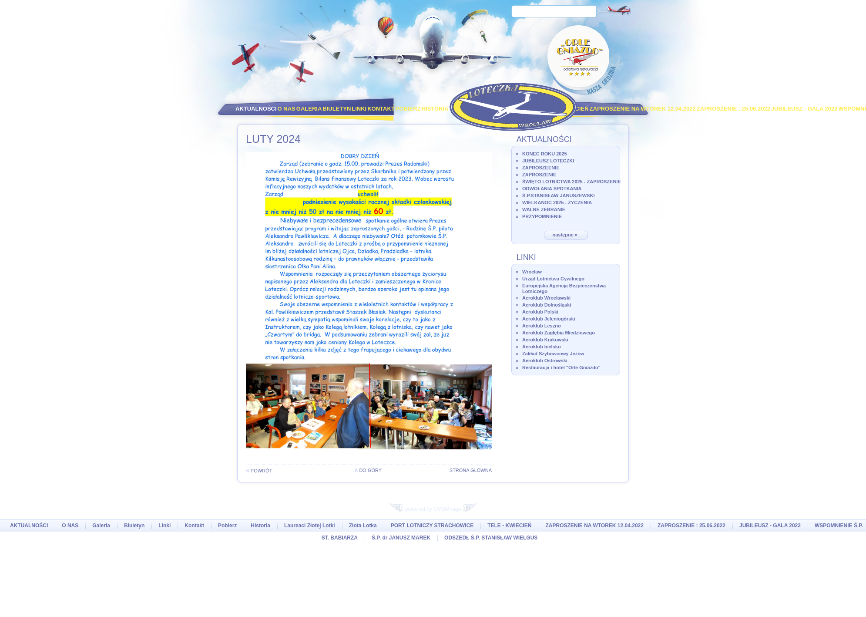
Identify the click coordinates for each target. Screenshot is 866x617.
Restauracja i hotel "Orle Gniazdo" (561, 367)
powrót (259, 470)
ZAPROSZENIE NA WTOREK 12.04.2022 (643, 108)
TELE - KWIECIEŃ (509, 526)
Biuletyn (336, 108)
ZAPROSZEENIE (541, 167)
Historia (435, 108)
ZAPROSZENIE (539, 174)
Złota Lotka (363, 526)
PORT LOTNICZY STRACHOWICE (432, 526)
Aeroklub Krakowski (545, 339)
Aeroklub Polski (540, 311)
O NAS (286, 108)
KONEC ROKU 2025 (544, 153)
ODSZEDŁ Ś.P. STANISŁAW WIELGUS (490, 538)
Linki (359, 108)
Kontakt (381, 108)
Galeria (309, 108)
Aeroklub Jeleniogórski (548, 318)
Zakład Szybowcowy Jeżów (553, 353)
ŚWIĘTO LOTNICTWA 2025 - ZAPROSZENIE (571, 181)
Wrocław (532, 271)
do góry (368, 470)
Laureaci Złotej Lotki (309, 526)
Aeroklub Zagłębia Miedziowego (558, 332)
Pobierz (408, 108)
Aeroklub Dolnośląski (546, 304)
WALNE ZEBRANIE (543, 209)
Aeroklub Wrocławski (546, 297)
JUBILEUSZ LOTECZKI (548, 160)
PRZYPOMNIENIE (542, 216)
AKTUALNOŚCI (256, 108)
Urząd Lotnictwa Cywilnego (553, 278)
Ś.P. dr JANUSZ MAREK (401, 538)
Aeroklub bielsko (541, 346)
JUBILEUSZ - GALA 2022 (804, 108)
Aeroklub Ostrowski (544, 360)
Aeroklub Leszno (541, 325)
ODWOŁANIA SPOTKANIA (551, 188)
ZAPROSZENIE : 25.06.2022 (733, 108)
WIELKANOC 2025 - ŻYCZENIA (557, 202)
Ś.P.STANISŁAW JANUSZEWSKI (558, 195)
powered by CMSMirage (433, 509)
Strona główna (471, 470)
